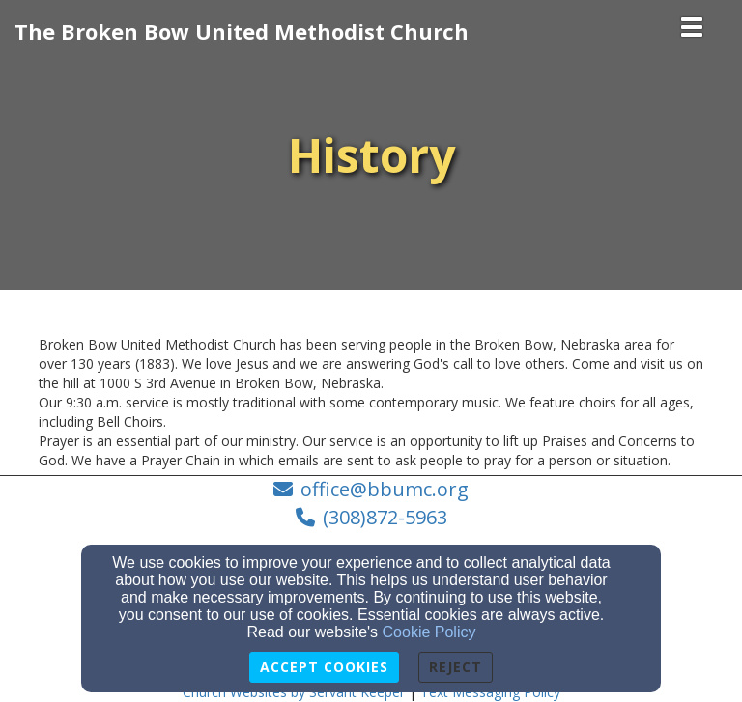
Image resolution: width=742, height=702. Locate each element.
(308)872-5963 (385, 517)
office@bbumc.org (384, 489)
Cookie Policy (429, 632)
